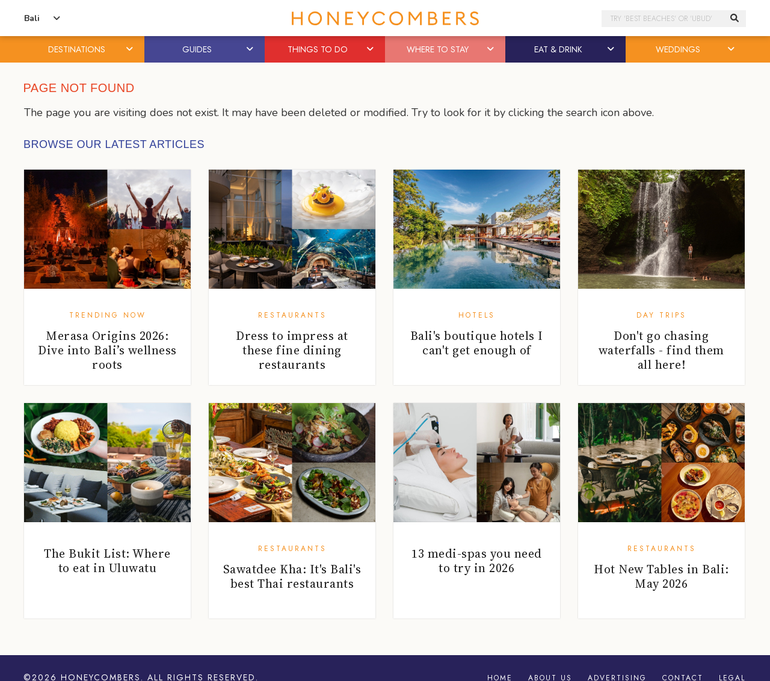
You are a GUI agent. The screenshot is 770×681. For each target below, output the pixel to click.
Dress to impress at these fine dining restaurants (292, 350)
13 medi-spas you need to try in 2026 (476, 560)
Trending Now (107, 315)
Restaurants (292, 315)
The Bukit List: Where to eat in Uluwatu (107, 560)
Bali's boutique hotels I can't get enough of (476, 343)
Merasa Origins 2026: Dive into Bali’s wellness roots (107, 350)
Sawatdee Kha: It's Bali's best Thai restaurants (292, 576)
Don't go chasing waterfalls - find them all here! (661, 350)
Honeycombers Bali (385, 18)
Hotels (476, 315)
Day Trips (661, 315)
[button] (131, 49)
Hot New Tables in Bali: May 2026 (661, 576)
